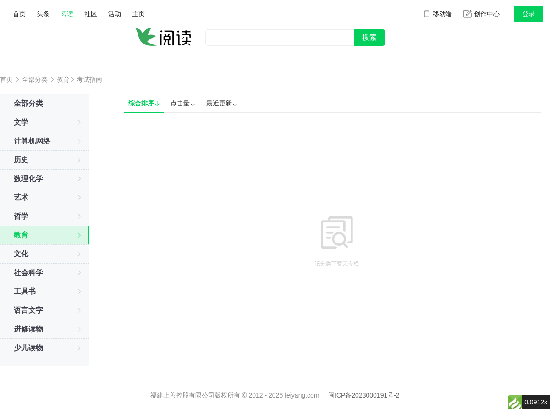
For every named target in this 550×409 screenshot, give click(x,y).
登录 (528, 13)
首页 (19, 13)
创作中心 (481, 13)
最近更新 (221, 103)
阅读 (66, 13)
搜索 (369, 37)
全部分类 (35, 79)
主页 (138, 13)
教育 (63, 79)
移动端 (437, 14)
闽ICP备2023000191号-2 (364, 395)
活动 (114, 13)
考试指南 (89, 79)
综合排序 (144, 103)
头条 (43, 13)
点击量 (182, 103)
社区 (90, 13)
